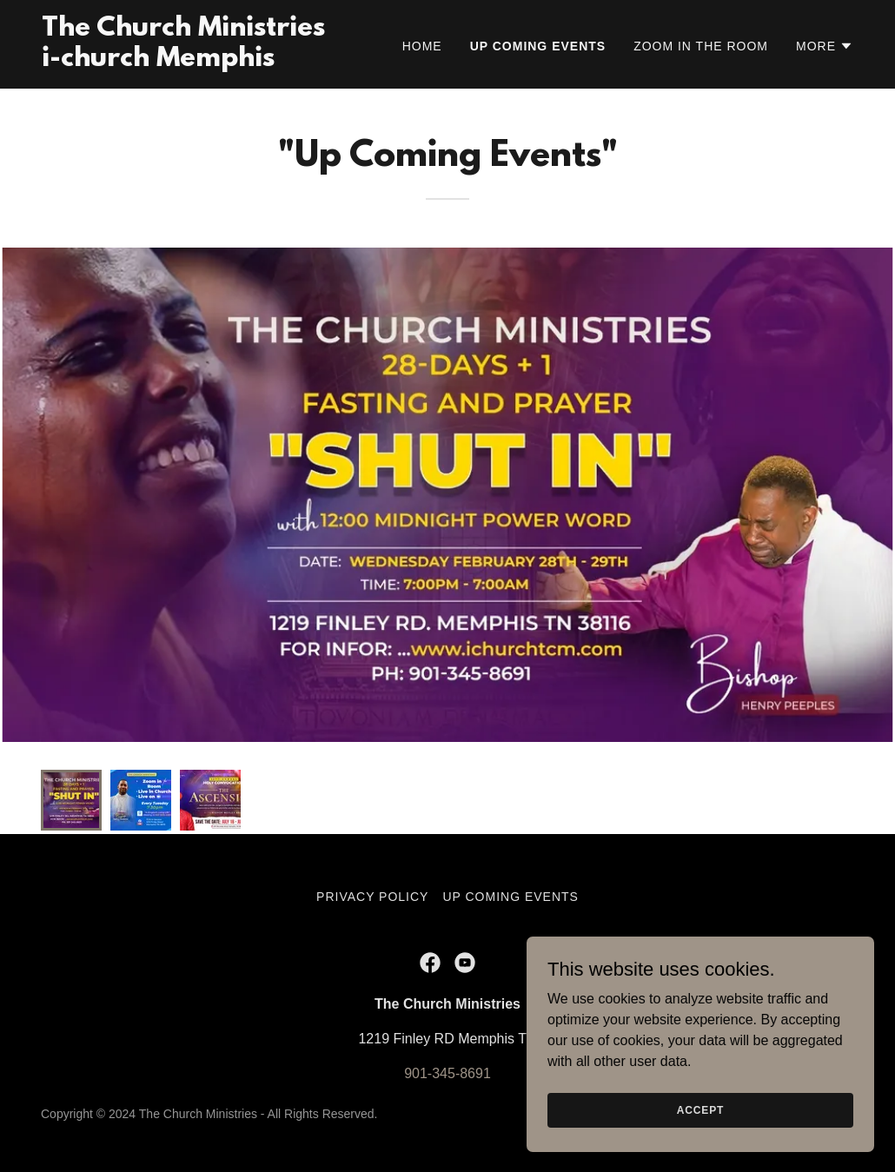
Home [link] (422, 46)
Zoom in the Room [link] (700, 46)
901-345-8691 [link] (447, 1073)
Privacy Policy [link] (372, 897)
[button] (824, 46)
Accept (700, 1109)
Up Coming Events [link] (538, 46)
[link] (183, 61)
